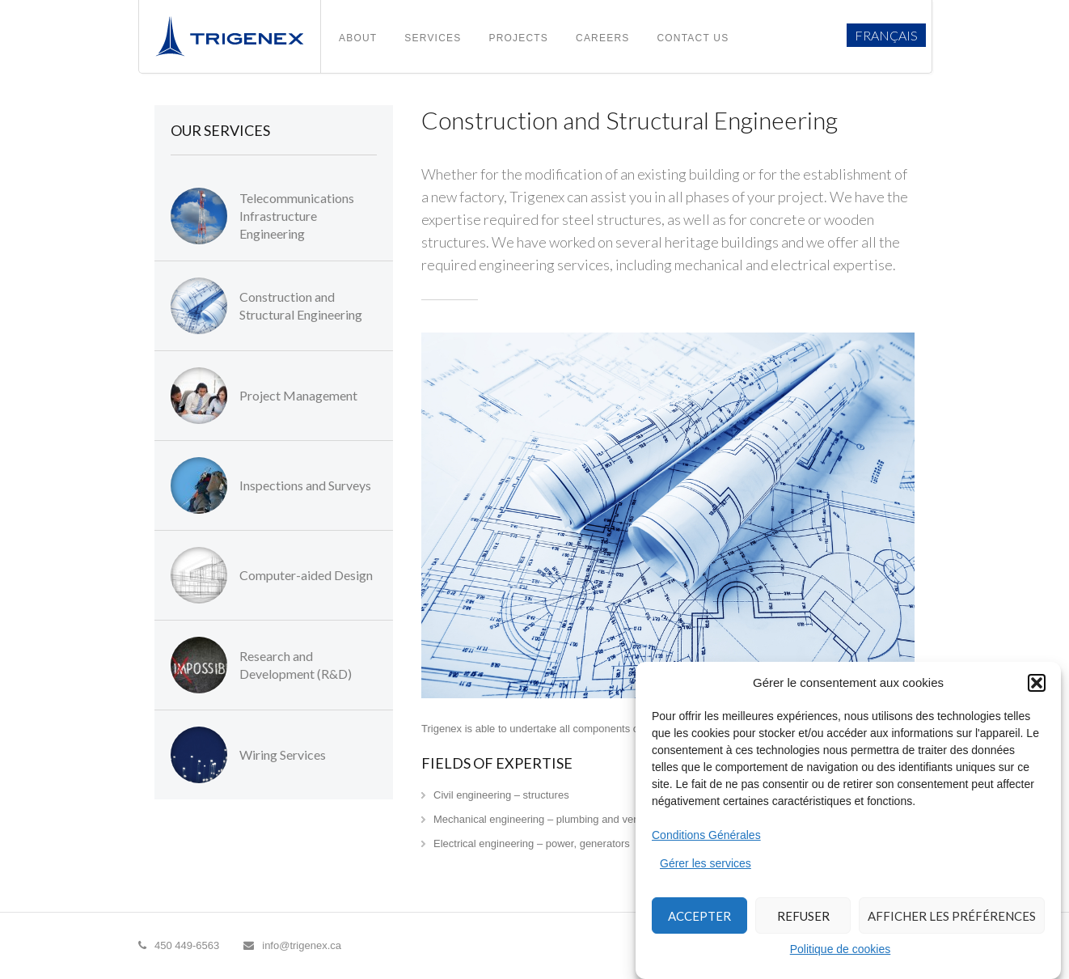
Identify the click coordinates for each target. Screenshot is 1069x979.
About (358, 38)
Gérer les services (705, 863)
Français (886, 35)
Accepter (699, 916)
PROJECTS (518, 38)
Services (432, 38)
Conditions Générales (706, 835)
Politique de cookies (840, 949)
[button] (1037, 683)
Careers (602, 38)
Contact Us (693, 38)
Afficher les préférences (952, 916)
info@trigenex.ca (292, 945)
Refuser (803, 916)
